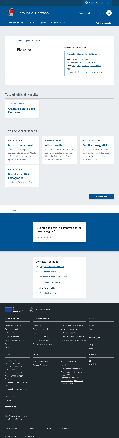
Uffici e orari (9, 396)
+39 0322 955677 (19, 372)
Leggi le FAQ (66, 374)
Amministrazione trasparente (72, 372)
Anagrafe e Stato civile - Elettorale (82, 54)
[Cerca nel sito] (108, 13)
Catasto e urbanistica (41, 336)
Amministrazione (15, 22)
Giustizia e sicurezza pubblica (72, 325)
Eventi (91, 348)
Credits (48, 428)
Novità (31, 22)
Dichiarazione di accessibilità (72, 368)
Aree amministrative (13, 325)
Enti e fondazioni (11, 332)
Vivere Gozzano (58, 22)
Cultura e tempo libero (41, 340)
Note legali (65, 365)
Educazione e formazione (42, 344)
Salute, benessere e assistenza (73, 336)
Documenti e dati (11, 329)
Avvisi (91, 329)
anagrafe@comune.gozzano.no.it (86, 65)
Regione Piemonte (13, 3)
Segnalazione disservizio (70, 377)
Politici (7, 344)
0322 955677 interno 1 (84, 62)
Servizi (43, 22)
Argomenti (28, 40)
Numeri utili (9, 400)
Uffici (7, 347)
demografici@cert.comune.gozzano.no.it (84, 72)
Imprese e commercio (69, 329)
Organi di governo (12, 336)
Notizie (91, 325)
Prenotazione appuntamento (72, 380)
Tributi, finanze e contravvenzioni (73, 342)
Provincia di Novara (40, 361)
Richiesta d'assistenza (69, 383)
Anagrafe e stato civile (17, 140)
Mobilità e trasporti (68, 332)
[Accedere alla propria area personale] (97, 3)
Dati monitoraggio (12, 428)
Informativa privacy (68, 361)
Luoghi (91, 344)
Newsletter (93, 364)
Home (19, 40)
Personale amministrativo (15, 340)
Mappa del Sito (67, 428)
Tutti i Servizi (101, 196)
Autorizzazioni (38, 332)
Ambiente (37, 325)
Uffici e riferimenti (16, 103)
